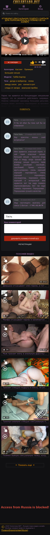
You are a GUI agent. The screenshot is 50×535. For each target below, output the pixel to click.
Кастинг (19, 69)
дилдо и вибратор (18, 81)
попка (31, 81)
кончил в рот (29, 84)
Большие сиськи (12, 73)
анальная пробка (29, 88)
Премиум (28, 69)
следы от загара (12, 88)
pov (19, 84)
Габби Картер (19, 77)
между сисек (10, 84)
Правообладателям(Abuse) (14, 530)
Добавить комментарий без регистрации (25, 239)
